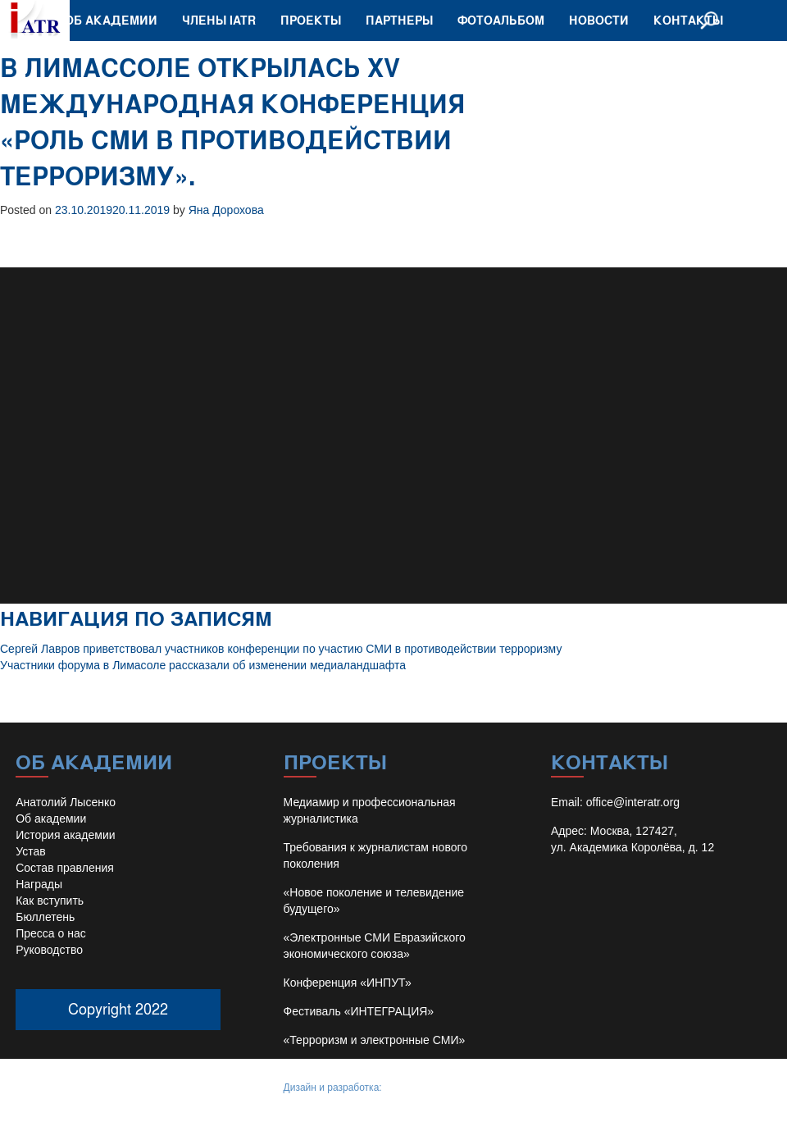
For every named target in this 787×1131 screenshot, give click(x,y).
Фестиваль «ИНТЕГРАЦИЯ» (359, 1011)
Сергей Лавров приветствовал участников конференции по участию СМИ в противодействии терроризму (281, 648)
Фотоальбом (500, 20)
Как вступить (50, 900)
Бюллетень (45, 916)
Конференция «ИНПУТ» (348, 982)
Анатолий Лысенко (66, 802)
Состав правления (65, 867)
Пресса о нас (51, 933)
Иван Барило (414, 1087)
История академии (65, 834)
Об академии (111, 20)
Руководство (49, 949)
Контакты (688, 20)
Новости (599, 20)
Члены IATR (219, 20)
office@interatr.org (633, 802)
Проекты (310, 20)
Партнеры (399, 20)
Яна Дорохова (226, 210)
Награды (39, 884)
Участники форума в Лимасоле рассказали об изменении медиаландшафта (203, 665)
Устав (30, 851)
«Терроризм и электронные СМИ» (375, 1040)
